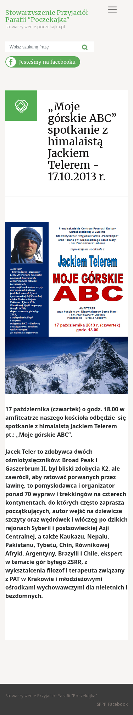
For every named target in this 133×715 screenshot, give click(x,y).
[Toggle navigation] (112, 9)
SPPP (101, 704)
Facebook (118, 704)
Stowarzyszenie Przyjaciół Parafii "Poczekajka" (46, 16)
